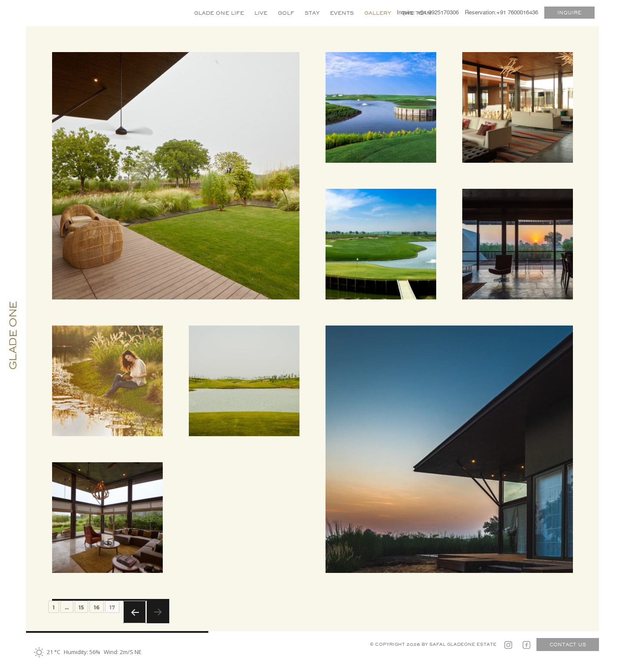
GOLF (286, 12)
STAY (312, 12)
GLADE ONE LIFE (219, 12)
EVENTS (342, 12)
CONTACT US (567, 644)
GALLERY (377, 12)
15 (81, 608)
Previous (134, 612)
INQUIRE (569, 12)
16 (96, 608)
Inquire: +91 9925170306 (428, 13)
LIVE (260, 12)
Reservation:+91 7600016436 (501, 13)
